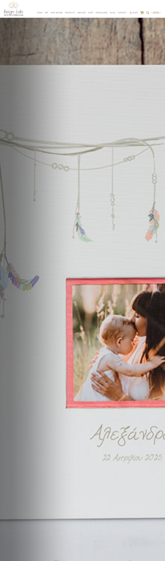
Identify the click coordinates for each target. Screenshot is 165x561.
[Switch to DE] (159, 12)
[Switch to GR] (152, 12)
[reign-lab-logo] (13, 2)
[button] (147, 12)
